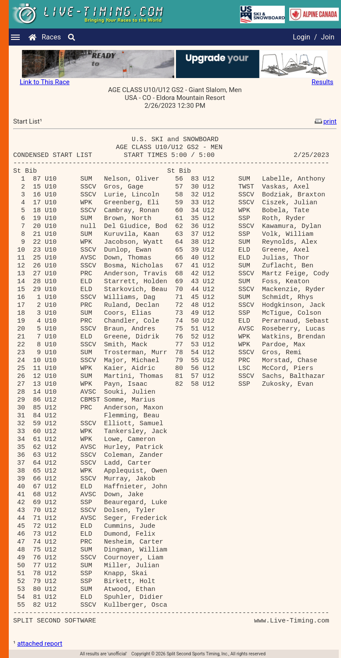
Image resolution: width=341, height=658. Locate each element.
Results (323, 82)
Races (51, 37)
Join (327, 37)
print (325, 121)
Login (301, 37)
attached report (39, 643)
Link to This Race (45, 82)
